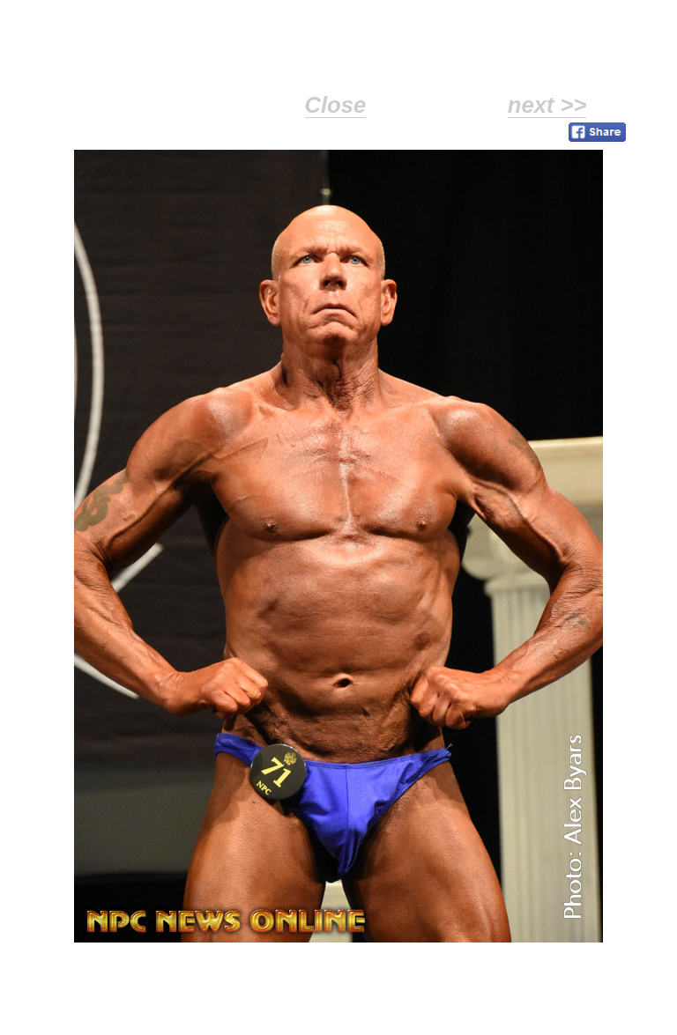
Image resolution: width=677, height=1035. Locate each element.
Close (336, 104)
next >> (547, 104)
